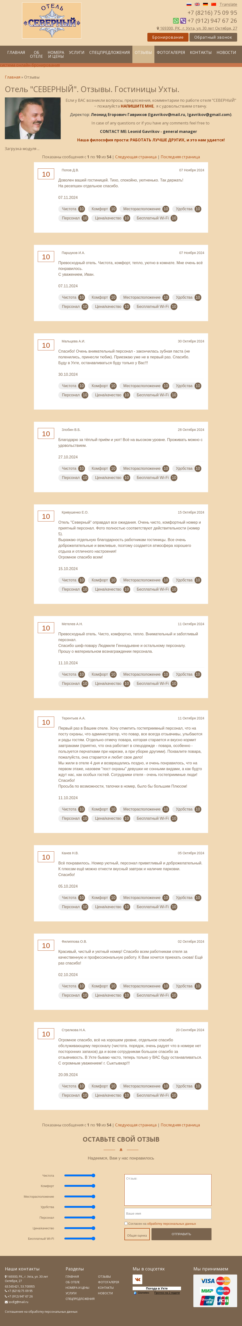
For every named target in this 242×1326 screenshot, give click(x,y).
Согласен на (160, 1223)
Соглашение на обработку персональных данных (41, 1312)
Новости (226, 52)
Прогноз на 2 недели (167, 1292)
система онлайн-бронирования (30, 65)
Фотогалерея (171, 52)
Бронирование (168, 37)
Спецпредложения (109, 52)
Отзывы (143, 52)
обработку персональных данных (171, 1223)
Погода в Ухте (157, 1288)
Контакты (201, 52)
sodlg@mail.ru (18, 1302)
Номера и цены (56, 54)
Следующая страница (136, 156)
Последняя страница (180, 156)
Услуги (76, 52)
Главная (16, 52)
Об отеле (36, 54)
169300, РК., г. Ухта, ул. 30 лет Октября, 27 (197, 28)
